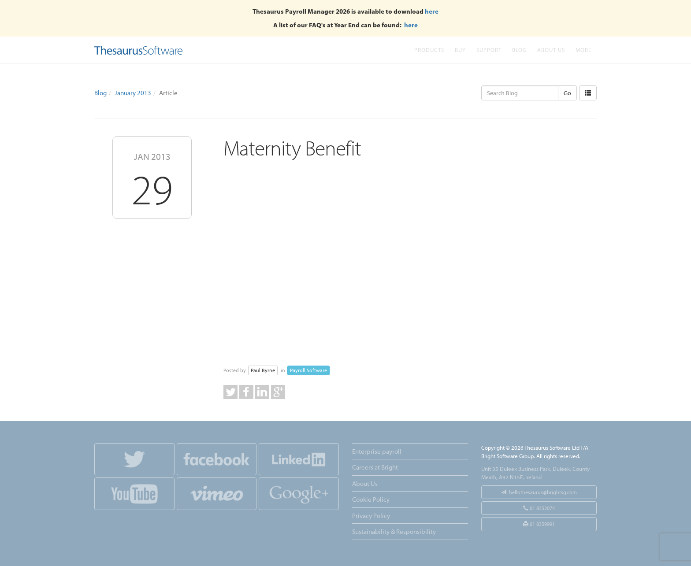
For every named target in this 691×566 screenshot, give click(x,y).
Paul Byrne (263, 370)
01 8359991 (539, 524)
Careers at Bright (375, 467)
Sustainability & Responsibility (394, 531)
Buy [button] (460, 49)
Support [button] (489, 49)
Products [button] (429, 49)
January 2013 (133, 93)
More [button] (583, 49)
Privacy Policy (371, 515)
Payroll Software (308, 370)
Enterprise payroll (376, 451)
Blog (519, 49)
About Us (551, 49)
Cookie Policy (371, 499)
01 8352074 (539, 508)
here (431, 11)
